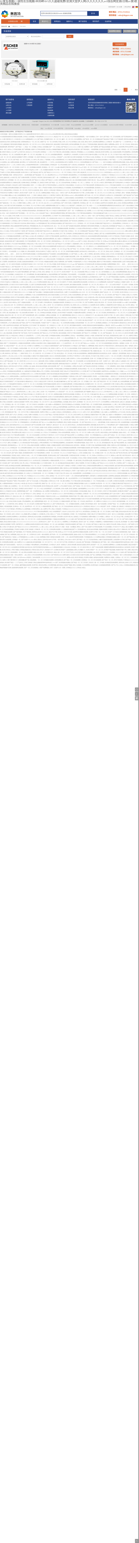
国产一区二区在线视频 (28, 300)
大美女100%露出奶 (8, 527)
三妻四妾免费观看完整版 (57, 213)
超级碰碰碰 (103, 450)
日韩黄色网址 (35, 509)
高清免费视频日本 (86, 162)
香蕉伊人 (91, 246)
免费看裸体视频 (51, 205)
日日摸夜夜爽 (128, 254)
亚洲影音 (8, 244)
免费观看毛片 (87, 256)
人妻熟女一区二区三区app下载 (60, 249)
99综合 (80, 458)
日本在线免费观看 (37, 555)
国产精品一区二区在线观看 (112, 136)
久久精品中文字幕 (45, 289)
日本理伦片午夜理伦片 (74, 356)
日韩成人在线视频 (29, 136)
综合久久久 (62, 218)
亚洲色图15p (86, 277)
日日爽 (99, 205)
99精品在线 (30, 244)
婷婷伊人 (5, 356)
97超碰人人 (15, 537)
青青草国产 (11, 147)
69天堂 (112, 254)
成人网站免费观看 (26, 287)
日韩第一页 (99, 409)
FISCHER (23, 26)
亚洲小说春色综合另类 (85, 348)
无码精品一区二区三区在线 (86, 223)
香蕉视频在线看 (113, 468)
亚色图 (19, 261)
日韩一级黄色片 (132, 394)
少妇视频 (19, 259)
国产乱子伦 (4, 478)
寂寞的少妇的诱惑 (37, 343)
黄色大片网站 (65, 499)
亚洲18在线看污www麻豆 (121, 302)
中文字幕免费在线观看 (18, 435)
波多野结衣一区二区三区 (42, 338)
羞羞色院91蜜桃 (103, 144)
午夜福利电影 (82, 514)
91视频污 (123, 282)
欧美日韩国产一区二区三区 (94, 550)
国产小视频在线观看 (24, 302)
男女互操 (113, 453)
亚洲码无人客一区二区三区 (130, 165)
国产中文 (79, 511)
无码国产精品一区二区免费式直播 (81, 190)
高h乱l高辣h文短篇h (15, 501)
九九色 (94, 256)
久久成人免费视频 (40, 537)
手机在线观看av (107, 555)
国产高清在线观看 (49, 386)
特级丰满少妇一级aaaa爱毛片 (96, 180)
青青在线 (128, 315)
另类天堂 (22, 152)
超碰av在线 (29, 407)
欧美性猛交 (95, 565)
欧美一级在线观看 (13, 269)
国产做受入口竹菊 (35, 272)
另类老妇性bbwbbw (76, 340)
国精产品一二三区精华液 (123, 142)
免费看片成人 (35, 320)
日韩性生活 (75, 236)
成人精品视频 (8, 333)
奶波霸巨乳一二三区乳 (47, 162)
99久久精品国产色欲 (42, 213)
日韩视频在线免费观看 (70, 369)
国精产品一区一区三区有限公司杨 (51, 142)
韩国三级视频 (96, 407)
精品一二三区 (6, 198)
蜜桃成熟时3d (125, 476)
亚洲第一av (96, 376)
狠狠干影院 (24, 353)
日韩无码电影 (89, 504)
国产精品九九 (44, 333)
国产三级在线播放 (128, 205)
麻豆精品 (60, 565)
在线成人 (59, 412)
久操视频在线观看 (102, 476)
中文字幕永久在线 (88, 157)
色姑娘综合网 (93, 177)
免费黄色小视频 (90, 409)
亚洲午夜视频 (13, 471)
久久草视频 (3, 187)
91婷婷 (84, 325)
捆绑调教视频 (66, 315)
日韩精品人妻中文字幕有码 (20, 221)
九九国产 (32, 284)
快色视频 (125, 417)
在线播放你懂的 (119, 458)
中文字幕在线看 (76, 481)
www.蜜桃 (111, 238)
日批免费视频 (130, 277)
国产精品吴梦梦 (70, 435)
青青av (79, 527)
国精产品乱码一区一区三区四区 (10, 167)
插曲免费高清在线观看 (80, 282)
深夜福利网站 (8, 190)
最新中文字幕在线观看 (38, 149)
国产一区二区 (104, 277)
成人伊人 (47, 203)
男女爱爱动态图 (17, 432)
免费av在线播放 (33, 414)
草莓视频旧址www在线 (121, 279)
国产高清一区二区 (107, 560)
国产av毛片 (13, 414)
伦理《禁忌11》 (104, 417)
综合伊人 (65, 511)
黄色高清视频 (13, 478)
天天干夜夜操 (111, 509)
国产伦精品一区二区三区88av (82, 486)
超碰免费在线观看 (18, 567)
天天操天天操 (63, 231)
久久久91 (79, 412)
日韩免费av (60, 516)
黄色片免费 (67, 422)
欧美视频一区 (125, 522)
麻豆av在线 (117, 203)
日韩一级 (79, 256)
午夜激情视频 (117, 478)
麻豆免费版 (66, 481)
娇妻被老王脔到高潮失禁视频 (13, 144)
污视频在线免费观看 (128, 389)
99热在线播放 (69, 185)
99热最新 (58, 509)
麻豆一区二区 (104, 348)
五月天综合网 (8, 379)
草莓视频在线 (34, 226)
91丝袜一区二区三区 (131, 343)
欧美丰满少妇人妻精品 (71, 516)
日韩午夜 (50, 381)
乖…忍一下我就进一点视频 (82, 338)
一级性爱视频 (101, 422)
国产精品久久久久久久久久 (55, 440)
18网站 (48, 315)
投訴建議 (50, 110)
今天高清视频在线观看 (85, 175)
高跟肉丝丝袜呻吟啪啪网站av (96, 325)
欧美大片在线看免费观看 (65, 384)
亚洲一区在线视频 (11, 417)
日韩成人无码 (23, 397)
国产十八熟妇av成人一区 (96, 307)
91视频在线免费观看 (24, 343)
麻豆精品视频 (119, 269)
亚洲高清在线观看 (105, 149)
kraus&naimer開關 (87, 125)
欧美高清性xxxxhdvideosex (125, 233)
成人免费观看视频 (37, 501)
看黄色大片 (8, 496)
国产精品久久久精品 (38, 180)
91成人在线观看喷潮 (57, 159)
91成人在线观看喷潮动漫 (40, 295)
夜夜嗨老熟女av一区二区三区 (30, 142)
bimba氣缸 (78, 128)
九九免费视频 (26, 509)
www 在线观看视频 (62, 496)
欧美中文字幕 (78, 310)
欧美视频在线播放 (65, 562)
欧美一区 (131, 417)
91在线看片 (45, 256)
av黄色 (74, 412)
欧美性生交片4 (62, 246)
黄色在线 (90, 241)
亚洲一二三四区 (32, 195)
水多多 (92, 343)
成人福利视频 (59, 524)
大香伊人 (110, 259)
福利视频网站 (82, 488)
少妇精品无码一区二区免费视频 (24, 274)
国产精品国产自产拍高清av (119, 307)
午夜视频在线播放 (76, 307)
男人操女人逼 (130, 358)
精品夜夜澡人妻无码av (100, 460)
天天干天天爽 (93, 295)
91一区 (131, 223)
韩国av (119, 524)
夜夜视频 (94, 425)
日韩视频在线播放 (55, 335)
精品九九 (53, 338)
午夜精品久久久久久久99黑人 (118, 175)
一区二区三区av (30, 213)
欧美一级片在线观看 (100, 504)
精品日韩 (97, 302)
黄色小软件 (88, 142)
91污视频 (29, 292)
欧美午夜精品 (118, 305)
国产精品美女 (131, 537)
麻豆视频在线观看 (76, 284)
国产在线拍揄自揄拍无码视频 (114, 300)
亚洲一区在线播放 (63, 399)
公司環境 (8, 108)
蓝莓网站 (111, 476)
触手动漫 (105, 213)
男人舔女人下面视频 (44, 159)
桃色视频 (21, 560)
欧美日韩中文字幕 (68, 310)
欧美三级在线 (132, 323)
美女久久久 (124, 430)
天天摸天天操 (58, 473)
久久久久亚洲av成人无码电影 (112, 193)
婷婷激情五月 (13, 279)
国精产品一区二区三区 (58, 328)
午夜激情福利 (77, 261)
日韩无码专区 (34, 527)
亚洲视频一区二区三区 (84, 402)
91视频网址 (55, 376)
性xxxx (36, 328)
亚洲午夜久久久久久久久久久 (29, 361)
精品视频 (12, 312)
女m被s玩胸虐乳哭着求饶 (63, 167)
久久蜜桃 (86, 238)
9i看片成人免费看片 (84, 147)
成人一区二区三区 (59, 226)
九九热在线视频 (72, 348)
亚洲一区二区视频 (96, 358)
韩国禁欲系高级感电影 (29, 210)
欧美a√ (10, 149)
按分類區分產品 (129, 31)
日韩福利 (69, 233)
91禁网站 (115, 170)
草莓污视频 (15, 550)
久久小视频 (21, 251)
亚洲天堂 (113, 177)
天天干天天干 (96, 402)
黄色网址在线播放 (85, 468)
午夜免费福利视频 (79, 442)
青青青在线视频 (129, 139)
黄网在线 (30, 516)
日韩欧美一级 (110, 142)
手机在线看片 (22, 481)
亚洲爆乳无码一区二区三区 (52, 139)
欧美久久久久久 (58, 493)
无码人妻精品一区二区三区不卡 (52, 272)
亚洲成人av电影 (90, 335)
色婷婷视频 (109, 297)
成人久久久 (5, 448)
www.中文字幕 (128, 371)
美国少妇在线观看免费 (50, 246)
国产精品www (85, 343)
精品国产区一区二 (110, 488)
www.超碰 (8, 216)
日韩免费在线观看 (26, 448)
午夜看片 (16, 193)
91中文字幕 (66, 289)
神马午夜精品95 (66, 471)
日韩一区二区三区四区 (44, 241)
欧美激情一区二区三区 (114, 519)
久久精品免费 (113, 187)
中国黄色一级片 (118, 555)
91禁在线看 (126, 356)
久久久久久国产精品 (45, 414)
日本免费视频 (103, 208)
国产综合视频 (58, 198)
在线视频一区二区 (56, 315)
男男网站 (41, 269)
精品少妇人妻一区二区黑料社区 (76, 218)
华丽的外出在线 (11, 491)
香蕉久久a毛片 (105, 356)
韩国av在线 (125, 295)
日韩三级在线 (118, 218)
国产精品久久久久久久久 (69, 147)
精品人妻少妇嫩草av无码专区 (117, 379)
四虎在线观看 (55, 371)
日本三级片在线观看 (39, 448)
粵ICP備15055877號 (101, 121)
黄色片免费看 (80, 463)
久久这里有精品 (56, 203)
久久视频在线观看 (64, 501)
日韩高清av (64, 318)
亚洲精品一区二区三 (48, 167)
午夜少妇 (97, 218)
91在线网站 (3, 162)
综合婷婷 (66, 284)
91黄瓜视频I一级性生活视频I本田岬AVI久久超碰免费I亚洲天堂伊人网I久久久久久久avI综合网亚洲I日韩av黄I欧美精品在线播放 (39, 134)
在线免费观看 (134, 422)
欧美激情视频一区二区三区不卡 (85, 323)
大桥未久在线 (115, 149)
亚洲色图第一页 (56, 389)
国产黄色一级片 (106, 542)
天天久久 (77, 162)
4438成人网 (33, 236)
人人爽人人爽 (82, 254)
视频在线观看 (64, 221)
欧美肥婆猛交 (78, 297)
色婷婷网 (121, 147)
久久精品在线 (104, 226)
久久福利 (3, 560)
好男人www (74, 241)
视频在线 (96, 351)
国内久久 (75, 315)
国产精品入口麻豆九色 (99, 524)
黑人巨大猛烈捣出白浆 (46, 226)
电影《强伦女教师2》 (17, 555)
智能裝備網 (35, 125)
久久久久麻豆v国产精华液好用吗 (76, 519)
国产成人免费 (72, 381)
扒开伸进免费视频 (103, 493)
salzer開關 (94, 128)
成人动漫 (125, 330)
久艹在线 (57, 514)
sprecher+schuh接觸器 (101, 125)
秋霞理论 (118, 389)
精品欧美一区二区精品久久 (48, 325)
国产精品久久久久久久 (22, 527)
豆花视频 (133, 471)
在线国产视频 (67, 565)
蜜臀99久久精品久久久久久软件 (106, 501)
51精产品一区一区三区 (58, 251)
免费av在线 (91, 432)
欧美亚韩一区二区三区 (113, 430)
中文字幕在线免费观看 (77, 136)
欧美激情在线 (107, 420)
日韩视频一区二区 (13, 180)
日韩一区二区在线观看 (64, 267)
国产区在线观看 (37, 425)
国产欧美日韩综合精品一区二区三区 (117, 534)
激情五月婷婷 (44, 182)
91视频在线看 (6, 292)
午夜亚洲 (101, 170)
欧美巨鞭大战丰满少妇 (118, 386)
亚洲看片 (21, 488)
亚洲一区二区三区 (35, 193)
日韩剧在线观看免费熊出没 (95, 465)
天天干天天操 (59, 435)
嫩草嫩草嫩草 (85, 476)
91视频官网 (75, 203)
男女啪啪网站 (126, 152)
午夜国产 (44, 323)
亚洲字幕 (35, 565)
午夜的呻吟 (51, 391)
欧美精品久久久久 (83, 287)
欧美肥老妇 (86, 511)
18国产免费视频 (44, 567)
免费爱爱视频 (111, 264)
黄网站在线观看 (16, 172)
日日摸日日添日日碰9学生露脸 (88, 154)
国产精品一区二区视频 (21, 218)
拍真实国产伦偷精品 (113, 282)
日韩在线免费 (91, 430)
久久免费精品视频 (24, 279)
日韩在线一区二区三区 (79, 170)
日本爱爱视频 (52, 565)
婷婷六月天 (87, 328)
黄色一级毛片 (44, 190)
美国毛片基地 (61, 458)
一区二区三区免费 (37, 302)
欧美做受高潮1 (59, 292)
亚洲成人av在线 (23, 414)
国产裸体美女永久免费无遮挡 (60, 555)
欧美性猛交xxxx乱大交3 (112, 172)
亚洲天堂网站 (105, 152)
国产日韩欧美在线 (58, 504)
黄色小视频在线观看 (49, 343)
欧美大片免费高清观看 (124, 328)
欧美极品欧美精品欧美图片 (112, 210)
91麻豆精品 (110, 289)
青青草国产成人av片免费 (55, 284)
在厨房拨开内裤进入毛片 (29, 264)
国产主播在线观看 (24, 177)
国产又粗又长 (28, 330)
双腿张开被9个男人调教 (98, 414)
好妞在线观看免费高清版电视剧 (98, 236)
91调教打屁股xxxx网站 (24, 203)
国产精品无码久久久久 (70, 223)
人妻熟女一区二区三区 (92, 182)
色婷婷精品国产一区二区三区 (80, 269)
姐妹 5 (103, 198)
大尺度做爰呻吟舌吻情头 (15, 384)
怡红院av (49, 149)
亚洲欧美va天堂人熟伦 (46, 514)
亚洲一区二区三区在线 (126, 167)
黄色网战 (72, 228)
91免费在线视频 (91, 386)
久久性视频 (26, 544)
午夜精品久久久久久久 (62, 190)
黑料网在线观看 (77, 159)
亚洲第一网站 (36, 310)
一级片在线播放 (90, 136)
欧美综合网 (28, 305)
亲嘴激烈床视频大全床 (81, 483)
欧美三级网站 (83, 200)
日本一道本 (99, 136)
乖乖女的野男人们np (131, 147)
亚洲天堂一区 (39, 353)
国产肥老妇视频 (114, 277)
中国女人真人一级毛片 (58, 193)
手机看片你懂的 (48, 187)
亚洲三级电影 (73, 488)
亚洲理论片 (108, 310)
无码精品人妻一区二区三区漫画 (90, 203)
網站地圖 (8, 113)
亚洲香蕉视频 (56, 208)
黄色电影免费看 (15, 358)
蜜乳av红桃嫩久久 (62, 200)
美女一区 (18, 312)
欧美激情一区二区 (33, 312)
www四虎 (59, 391)
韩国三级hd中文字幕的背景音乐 (105, 346)
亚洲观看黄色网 (130, 366)
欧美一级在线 (54, 379)
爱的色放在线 (119, 346)
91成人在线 (32, 221)
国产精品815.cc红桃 (52, 180)
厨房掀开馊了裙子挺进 (20, 333)
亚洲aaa (105, 241)
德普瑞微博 (111, 7)
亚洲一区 (3, 346)
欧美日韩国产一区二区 (69, 272)
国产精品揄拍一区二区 (40, 175)
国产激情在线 (18, 379)
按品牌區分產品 (114, 31)
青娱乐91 (129, 226)
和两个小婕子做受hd (78, 471)
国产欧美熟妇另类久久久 (35, 340)
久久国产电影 (73, 254)
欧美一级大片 (132, 455)
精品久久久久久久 (97, 391)
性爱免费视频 (63, 407)
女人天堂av (44, 432)
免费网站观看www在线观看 (12, 394)
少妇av (121, 565)
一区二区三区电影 (108, 190)
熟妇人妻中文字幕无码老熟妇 (48, 185)
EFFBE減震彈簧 (58, 128)
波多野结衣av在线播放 (109, 371)
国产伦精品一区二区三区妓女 (117, 435)
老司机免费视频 (74, 144)
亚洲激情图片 (118, 195)
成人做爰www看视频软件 (63, 238)
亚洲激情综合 (94, 277)
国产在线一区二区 (45, 376)
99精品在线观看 (109, 465)
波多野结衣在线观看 (131, 200)
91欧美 (102, 182)
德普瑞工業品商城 (14, 125)
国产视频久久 (83, 346)
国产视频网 (87, 391)
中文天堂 (105, 238)
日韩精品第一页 (55, 165)
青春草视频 (16, 249)
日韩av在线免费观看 (74, 295)
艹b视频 (85, 307)
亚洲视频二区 (35, 182)
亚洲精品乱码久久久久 (102, 185)
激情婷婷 (55, 231)
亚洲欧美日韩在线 (58, 430)
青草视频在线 (99, 374)
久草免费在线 (34, 422)
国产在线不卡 (25, 539)
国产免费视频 (26, 149)
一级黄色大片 (113, 376)
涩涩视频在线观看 (99, 340)
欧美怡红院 (83, 251)
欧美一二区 (70, 476)
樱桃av (11, 195)
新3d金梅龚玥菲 (43, 397)
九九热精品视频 (54, 221)
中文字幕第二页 (28, 205)
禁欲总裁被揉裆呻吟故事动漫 (20, 226)
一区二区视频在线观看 (72, 504)
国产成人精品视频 (45, 358)
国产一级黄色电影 (55, 471)
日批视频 (112, 552)
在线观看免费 (78, 391)
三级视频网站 (134, 557)
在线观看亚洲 (12, 261)
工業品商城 (127, 7)
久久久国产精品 (38, 139)
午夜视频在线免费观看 (13, 236)
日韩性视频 (119, 157)
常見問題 (50, 103)
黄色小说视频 (49, 361)
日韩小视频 (96, 397)
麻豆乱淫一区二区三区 (60, 425)
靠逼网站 (122, 277)
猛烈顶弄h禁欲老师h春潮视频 (124, 465)
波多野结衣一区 (91, 501)
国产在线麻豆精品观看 (73, 226)
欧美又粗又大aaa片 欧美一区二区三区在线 (85, 167)
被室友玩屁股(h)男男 (83, 544)
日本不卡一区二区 (9, 277)
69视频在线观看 (49, 261)
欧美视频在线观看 (67, 534)
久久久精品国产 (71, 205)
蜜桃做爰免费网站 (54, 450)
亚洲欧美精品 (25, 182)
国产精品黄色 (24, 325)
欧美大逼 (81, 320)
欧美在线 (102, 297)
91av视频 (49, 422)
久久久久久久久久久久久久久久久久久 (120, 213)
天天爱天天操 (12, 399)
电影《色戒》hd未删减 (116, 427)
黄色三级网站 (23, 440)
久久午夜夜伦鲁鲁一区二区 (48, 463)
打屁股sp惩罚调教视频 (50, 399)
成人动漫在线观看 (116, 152)
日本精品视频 (83, 491)
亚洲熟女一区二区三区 (82, 394)
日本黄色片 (53, 544)
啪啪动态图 (17, 182)
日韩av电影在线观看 (33, 445)
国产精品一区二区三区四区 (21, 159)
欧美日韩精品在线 (38, 287)
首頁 (34, 21)
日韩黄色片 (90, 218)
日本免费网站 (78, 139)
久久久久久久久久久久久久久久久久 (31, 216)
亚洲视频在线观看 (35, 167)
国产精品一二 (20, 147)
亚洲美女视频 (88, 557)
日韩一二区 (39, 170)
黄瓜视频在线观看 (75, 325)
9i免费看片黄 (23, 369)
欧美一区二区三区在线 (123, 144)
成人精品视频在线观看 (80, 180)
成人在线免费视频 (123, 381)
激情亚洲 (17, 208)
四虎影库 (13, 213)
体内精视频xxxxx (107, 272)
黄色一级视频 (126, 193)
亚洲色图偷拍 (67, 412)
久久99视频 (48, 430)
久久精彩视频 (119, 514)
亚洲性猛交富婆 (16, 142)
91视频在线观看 (34, 412)
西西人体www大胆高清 (80, 305)
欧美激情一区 (122, 394)
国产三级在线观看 (47, 369)
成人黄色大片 (57, 527)
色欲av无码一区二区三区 (93, 442)
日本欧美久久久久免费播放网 (23, 139)
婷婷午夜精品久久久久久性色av (47, 157)
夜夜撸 (11, 218)
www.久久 (37, 267)
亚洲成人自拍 (105, 254)
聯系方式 (71, 103)
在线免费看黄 (79, 198)
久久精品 (18, 210)
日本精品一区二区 (86, 455)
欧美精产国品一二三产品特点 (14, 562)
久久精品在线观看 (97, 478)
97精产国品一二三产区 (116, 159)
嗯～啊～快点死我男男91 (71, 478)
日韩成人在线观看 (34, 218)
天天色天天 (88, 463)
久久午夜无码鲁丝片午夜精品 (9, 397)
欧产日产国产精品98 (123, 397)
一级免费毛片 (67, 154)
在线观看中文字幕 (119, 539)
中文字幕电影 (10, 509)
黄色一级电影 (4, 218)
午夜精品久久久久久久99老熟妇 (125, 190)
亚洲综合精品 (52, 455)
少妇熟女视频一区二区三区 (93, 193)
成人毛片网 (126, 305)
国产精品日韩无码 (81, 279)
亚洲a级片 (28, 425)
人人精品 (7, 358)
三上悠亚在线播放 (68, 198)
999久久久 (81, 315)
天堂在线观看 (72, 274)
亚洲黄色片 (41, 236)
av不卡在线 (108, 170)
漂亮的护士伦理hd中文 (107, 195)
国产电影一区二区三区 (19, 363)
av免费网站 (12, 318)
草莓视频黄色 (133, 279)
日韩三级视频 (83, 453)
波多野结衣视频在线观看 (99, 468)
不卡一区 (32, 353)
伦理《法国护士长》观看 (107, 361)
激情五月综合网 (111, 524)
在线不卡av (119, 486)
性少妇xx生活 (13, 356)
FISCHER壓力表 (42, 81)
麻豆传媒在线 (15, 287)
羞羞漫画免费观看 (48, 238)
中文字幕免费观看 (30, 241)
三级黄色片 (104, 175)
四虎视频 (112, 226)
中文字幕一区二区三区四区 (62, 170)
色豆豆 (52, 356)
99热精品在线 (53, 218)
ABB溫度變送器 (45, 125)
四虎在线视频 (66, 216)
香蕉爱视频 (122, 353)
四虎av (94, 455)
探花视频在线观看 (130, 384)
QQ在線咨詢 (119, 44)
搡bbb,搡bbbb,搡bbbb (131, 231)
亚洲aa (73, 335)
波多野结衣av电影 (74, 407)
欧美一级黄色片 (113, 353)
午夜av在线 (38, 244)
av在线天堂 (13, 177)
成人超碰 (32, 366)
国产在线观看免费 (28, 315)
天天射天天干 (117, 527)
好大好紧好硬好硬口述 (91, 361)
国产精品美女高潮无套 (73, 149)
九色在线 (41, 458)
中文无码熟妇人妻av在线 (76, 142)
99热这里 (15, 185)
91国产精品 (25, 236)
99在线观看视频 (89, 187)
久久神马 (34, 159)
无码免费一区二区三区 (89, 284)
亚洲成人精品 (16, 455)
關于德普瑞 (83, 21)
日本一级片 (130, 361)
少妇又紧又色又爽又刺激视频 (73, 157)
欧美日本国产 (24, 193)
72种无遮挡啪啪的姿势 (7, 272)
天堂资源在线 (102, 458)
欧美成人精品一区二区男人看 (87, 427)
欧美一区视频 (33, 269)
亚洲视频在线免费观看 (92, 330)
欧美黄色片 (133, 504)
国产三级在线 (72, 165)
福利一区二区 (131, 282)
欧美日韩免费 (129, 333)
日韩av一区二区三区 (19, 289)
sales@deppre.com (100, 108)
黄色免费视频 (112, 318)
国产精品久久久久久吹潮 (105, 463)
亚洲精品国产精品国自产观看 (104, 139)
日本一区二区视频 (12, 328)
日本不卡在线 (125, 363)
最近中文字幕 (53, 532)
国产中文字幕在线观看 (33, 323)
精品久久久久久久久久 (95, 165)
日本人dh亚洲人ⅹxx (78, 267)
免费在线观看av (15, 376)
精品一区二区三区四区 (105, 295)
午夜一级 (59, 481)
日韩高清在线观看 (77, 238)
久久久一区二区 (62, 483)
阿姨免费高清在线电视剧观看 (49, 420)
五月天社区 (64, 295)
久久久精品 (68, 159)
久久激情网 (92, 305)
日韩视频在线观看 (62, 228)
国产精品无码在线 (106, 499)
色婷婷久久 (103, 318)
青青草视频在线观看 (72, 251)
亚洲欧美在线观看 (122, 544)
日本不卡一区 (24, 167)
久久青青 (83, 371)
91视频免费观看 (49, 318)
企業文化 (8, 105)
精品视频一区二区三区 (43, 154)
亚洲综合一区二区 (8, 154)
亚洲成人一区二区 (42, 200)
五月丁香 (86, 205)
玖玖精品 (111, 241)
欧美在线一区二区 (93, 519)
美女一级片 (38, 187)
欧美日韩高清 (6, 432)
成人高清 (96, 552)
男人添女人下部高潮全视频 (88, 144)
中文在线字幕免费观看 (19, 244)
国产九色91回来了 (115, 493)
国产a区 (68, 193)
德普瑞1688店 (26, 125)
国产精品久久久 (120, 226)
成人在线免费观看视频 (120, 272)
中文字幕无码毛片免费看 (48, 267)
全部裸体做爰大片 (111, 228)
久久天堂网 (133, 295)
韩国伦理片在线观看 (123, 274)
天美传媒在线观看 (115, 185)
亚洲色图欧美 (59, 560)
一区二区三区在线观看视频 (103, 343)
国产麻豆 (123, 216)
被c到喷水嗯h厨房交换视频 (42, 208)
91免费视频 (129, 228)
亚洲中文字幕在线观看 (18, 297)
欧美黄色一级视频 (20, 307)
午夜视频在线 (60, 259)
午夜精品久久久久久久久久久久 (116, 267)
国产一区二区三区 (68, 391)
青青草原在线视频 (69, 394)
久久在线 (128, 509)
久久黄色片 (7, 221)
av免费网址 (65, 522)
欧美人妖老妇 (19, 295)
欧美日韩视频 (131, 374)
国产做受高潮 (134, 381)
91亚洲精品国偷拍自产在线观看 (46, 254)
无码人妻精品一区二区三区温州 (127, 318)
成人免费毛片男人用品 (48, 509)
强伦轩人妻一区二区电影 (86, 522)
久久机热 (78, 228)
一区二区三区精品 (66, 172)
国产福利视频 (62, 274)
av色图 (82, 504)
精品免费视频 (53, 274)
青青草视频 (108, 182)
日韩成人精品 (81, 567)
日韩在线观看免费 (71, 287)
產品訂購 (71, 108)
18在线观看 (80, 272)
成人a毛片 (3, 384)
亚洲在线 (121, 376)
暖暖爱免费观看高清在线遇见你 (112, 205)
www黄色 (26, 259)
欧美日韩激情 (16, 264)
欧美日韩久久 (25, 172)
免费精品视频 (110, 180)
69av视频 (106, 409)
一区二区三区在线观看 (33, 435)
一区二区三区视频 (12, 348)
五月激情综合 (59, 305)
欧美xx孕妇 (95, 297)
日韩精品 (105, 399)
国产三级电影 (65, 465)
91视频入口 (89, 249)
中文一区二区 (35, 465)
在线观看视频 (125, 422)
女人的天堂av (14, 450)
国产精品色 (45, 310)
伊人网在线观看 (30, 251)
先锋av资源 (129, 162)
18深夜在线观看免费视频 (44, 519)
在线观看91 (10, 402)
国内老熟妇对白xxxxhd (17, 425)
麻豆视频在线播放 (119, 287)
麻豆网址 (23, 162)
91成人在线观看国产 (46, 488)
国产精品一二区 (23, 200)
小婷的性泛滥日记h (33, 307)
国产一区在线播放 (82, 177)
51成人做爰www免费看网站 (109, 412)
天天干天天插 (39, 261)
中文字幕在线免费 (88, 185)
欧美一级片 (3, 149)
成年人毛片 (86, 412)
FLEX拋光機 (55, 125)
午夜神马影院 (64, 144)
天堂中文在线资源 (33, 190)
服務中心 (69, 21)
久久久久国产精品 (98, 210)
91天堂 (84, 261)
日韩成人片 (39, 318)
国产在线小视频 (69, 297)
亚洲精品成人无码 (25, 450)
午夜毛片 (122, 249)
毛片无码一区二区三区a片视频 (46, 264)
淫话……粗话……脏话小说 (13, 254)
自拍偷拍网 (69, 442)
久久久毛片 (94, 417)
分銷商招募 (50, 115)
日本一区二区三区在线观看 (90, 292)
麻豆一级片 (92, 216)
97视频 (113, 483)
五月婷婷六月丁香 (50, 353)
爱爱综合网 (55, 320)
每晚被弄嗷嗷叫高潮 (58, 149)
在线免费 (75, 154)
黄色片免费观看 (59, 261)
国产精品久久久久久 (9, 391)
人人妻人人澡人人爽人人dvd (129, 172)
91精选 (131, 425)
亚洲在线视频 (44, 165)
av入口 (7, 376)
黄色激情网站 (73, 175)
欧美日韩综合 (124, 292)
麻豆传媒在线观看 (97, 363)
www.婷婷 (30, 267)
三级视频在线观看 (48, 292)
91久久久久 (10, 307)
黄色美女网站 (45, 379)
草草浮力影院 (4, 465)
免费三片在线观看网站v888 (73, 292)
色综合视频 (27, 356)
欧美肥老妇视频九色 (89, 159)
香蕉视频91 (53, 300)
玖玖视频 (123, 437)
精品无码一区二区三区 (30, 144)
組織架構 (8, 103)
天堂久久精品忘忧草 (40, 381)
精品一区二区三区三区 (28, 519)
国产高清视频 (20, 213)
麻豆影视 (97, 254)
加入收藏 (119, 7)
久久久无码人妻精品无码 (45, 144)
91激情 (33, 356)
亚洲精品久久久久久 (92, 318)
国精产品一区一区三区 (38, 233)
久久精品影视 (25, 358)
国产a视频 (130, 379)
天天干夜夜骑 (27, 532)
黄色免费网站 (65, 335)
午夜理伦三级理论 (55, 195)
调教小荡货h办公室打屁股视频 (81, 417)
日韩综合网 (91, 251)
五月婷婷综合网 (90, 264)
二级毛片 (121, 448)
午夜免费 (48, 269)
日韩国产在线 (81, 465)
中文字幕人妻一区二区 (105, 154)
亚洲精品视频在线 (78, 233)
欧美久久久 (30, 374)
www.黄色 (3, 371)
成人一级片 (7, 363)
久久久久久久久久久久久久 (95, 172)
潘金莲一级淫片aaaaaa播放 (114, 325)
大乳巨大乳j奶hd (29, 170)
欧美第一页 (44, 218)
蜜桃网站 (81, 221)
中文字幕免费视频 (37, 386)
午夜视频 (51, 473)
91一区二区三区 (97, 190)
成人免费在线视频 (13, 162)
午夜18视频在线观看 (11, 238)
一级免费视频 (94, 149)
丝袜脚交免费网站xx (99, 142)
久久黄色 (125, 259)
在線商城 (108, 21)
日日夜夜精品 (117, 297)
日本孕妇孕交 (53, 277)
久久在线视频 (31, 277)
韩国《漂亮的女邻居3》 (16, 175)
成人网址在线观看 (27, 552)
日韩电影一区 (16, 539)
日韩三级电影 (28, 562)
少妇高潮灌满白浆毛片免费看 (64, 162)
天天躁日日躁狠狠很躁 (120, 532)
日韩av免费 (15, 216)
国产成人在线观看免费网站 (108, 233)
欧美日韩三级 (109, 287)
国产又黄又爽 (23, 238)
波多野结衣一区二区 (130, 320)
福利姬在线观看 (99, 557)
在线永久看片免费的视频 (96, 279)
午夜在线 (95, 338)
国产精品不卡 (59, 244)
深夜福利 (79, 205)
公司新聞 (29, 103)
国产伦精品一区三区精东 (76, 420)
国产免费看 (94, 147)
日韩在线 (52, 190)
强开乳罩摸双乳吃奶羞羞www (42, 547)
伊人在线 (26, 473)
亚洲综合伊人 (43, 522)
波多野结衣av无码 (65, 236)
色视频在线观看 (48, 170)
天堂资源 (33, 177)
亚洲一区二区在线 (106, 302)
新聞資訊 (57, 21)
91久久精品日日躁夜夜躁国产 (124, 180)
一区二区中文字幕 (23, 412)
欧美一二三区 (73, 320)
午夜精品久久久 (130, 506)
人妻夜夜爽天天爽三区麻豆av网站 (113, 384)
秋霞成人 (55, 312)
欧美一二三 (14, 228)
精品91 (129, 353)
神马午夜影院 (118, 560)
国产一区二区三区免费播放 (127, 468)
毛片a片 (129, 267)
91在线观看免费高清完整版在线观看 (11, 136)
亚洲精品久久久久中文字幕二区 (75, 302)
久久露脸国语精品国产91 (103, 246)
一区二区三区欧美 (31, 404)
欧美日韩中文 (101, 425)
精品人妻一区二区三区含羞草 (57, 282)
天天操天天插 (117, 154)
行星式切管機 (69, 128)
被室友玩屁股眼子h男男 (19, 157)
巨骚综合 (87, 414)
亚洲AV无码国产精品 (74, 277)
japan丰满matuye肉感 (52, 233)
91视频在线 (14, 282)
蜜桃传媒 (62, 363)
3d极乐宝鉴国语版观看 (106, 539)
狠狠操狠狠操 (6, 455)
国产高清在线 (24, 269)
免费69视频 (92, 516)
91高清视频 (39, 384)
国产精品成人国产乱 (37, 172)
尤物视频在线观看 (58, 302)
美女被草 (80, 366)
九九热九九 (78, 185)
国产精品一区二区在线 (77, 249)
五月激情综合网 (74, 200)
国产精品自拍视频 (104, 147)
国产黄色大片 (27, 493)
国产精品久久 (108, 279)
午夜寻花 (124, 455)
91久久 (124, 185)
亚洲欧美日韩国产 (123, 491)
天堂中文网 (76, 172)
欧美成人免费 (65, 358)
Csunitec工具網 (65, 125)
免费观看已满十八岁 (127, 198)
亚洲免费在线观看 (41, 284)
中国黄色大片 (64, 320)
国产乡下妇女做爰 (32, 481)
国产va (16, 152)
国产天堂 (85, 527)
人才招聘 (8, 110)
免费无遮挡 (31, 369)
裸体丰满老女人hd (8, 152)
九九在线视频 (9, 274)
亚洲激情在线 (48, 198)
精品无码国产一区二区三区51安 (95, 320)
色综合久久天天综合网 (33, 152)
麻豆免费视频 (95, 412)
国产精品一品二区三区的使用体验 (60, 182)
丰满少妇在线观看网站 (80, 353)
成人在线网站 (114, 249)
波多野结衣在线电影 (12, 325)
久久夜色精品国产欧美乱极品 (70, 208)
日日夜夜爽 (92, 200)
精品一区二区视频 (31, 147)
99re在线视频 (30, 338)
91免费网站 (52, 200)
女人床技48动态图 (26, 180)
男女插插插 (64, 165)
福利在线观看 (52, 366)
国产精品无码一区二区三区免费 (108, 167)
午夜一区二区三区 (63, 325)
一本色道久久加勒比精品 (36, 430)
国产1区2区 (89, 471)
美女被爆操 (118, 330)
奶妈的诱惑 (8, 241)
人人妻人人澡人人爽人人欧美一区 (95, 267)
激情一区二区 (25, 320)
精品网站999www (53, 175)
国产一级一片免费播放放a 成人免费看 (64, 177)
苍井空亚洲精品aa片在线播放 (62, 187)
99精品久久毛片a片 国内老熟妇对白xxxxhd (17, 256)
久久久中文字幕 (36, 256)
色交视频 (5, 259)
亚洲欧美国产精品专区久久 (103, 223)
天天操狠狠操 (53, 432)
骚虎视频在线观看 (101, 445)
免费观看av (112, 144)
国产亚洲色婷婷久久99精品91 (122, 182)
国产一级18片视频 (102, 200)
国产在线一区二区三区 (92, 195)
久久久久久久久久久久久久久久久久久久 (112, 231)
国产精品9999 (121, 488)
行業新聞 (29, 105)
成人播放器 (120, 506)
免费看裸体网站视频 (119, 162)
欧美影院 (22, 328)
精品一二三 (93, 205)
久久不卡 (62, 287)
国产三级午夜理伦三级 (43, 348)
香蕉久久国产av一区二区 (59, 348)
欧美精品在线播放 (102, 159)
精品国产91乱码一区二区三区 (26, 318)
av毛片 (10, 323)
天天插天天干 (120, 509)
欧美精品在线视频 (101, 264)
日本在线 (83, 374)
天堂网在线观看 (42, 282)
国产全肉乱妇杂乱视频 (35, 399)
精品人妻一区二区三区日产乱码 (64, 552)
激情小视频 (120, 366)
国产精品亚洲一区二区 (19, 267)
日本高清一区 (58, 453)
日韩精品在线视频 (95, 238)
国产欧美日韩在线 (57, 289)
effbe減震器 (85, 128)
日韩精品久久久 (71, 567)
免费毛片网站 (133, 335)
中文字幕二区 (98, 241)
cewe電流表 (48, 128)
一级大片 (3, 338)
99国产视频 (115, 511)
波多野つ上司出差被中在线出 (63, 486)
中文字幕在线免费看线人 (116, 200)
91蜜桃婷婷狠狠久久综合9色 (11, 483)
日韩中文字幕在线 (132, 216)
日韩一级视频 (37, 471)
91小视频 (14, 200)
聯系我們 (96, 21)
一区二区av (12, 203)
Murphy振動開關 (76, 125)
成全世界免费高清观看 (76, 537)
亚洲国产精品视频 (109, 550)
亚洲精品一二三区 (46, 152)
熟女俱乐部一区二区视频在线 (89, 208)
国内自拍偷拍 (47, 177)
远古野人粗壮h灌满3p (10, 302)
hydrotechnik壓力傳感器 (116, 125)
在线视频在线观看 (60, 361)
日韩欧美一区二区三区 (129, 478)
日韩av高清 (28, 198)
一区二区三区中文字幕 (60, 542)
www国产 (56, 562)
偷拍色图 (57, 144)
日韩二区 (65, 142)
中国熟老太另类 (74, 376)
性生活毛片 (96, 175)
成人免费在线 (127, 297)
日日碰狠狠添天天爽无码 (22, 233)
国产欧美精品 (100, 216)
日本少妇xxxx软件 (70, 539)
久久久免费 (108, 481)
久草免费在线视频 (32, 289)
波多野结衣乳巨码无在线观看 (30, 376)
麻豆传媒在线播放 (54, 295)
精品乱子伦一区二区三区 (62, 136)
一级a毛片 (19, 544)
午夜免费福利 (39, 136)
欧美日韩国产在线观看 (65, 312)
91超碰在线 (104, 379)
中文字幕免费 (118, 139)
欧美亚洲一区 (117, 259)
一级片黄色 (60, 539)
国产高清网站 (89, 302)
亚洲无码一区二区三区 (66, 414)
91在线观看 (14, 547)
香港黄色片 (116, 499)
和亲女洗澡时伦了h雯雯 (17, 231)
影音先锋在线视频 (38, 198)
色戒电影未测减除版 (27, 208)
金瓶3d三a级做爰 (120, 361)
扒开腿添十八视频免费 (72, 244)
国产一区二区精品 (55, 147)
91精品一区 (129, 287)
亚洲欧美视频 (100, 369)
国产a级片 (85, 295)
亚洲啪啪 (99, 323)
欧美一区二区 (105, 453)
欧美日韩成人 (34, 358)
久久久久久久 (49, 136)
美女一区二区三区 (17, 493)
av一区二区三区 (101, 251)
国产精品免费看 (119, 442)
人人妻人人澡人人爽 (45, 527)
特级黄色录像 (19, 170)
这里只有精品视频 (24, 185)
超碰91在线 (43, 427)
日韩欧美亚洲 (115, 402)
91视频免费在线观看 (79, 312)
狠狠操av (105, 323)
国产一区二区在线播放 (64, 366)
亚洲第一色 (41, 351)
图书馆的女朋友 (71, 213)
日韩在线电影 (128, 555)
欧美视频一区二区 (41, 468)
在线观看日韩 (18, 154)
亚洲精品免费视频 (127, 203)
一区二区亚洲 (64, 420)
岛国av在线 (67, 269)
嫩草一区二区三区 (67, 139)
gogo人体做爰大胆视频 (130, 440)
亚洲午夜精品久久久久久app (112, 165)
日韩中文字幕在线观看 (52, 236)
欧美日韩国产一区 (118, 284)
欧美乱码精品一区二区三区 (77, 318)
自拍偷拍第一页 (83, 165)
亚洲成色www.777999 (101, 187)
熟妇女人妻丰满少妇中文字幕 (13, 366)
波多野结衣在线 (18, 330)
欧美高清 (118, 198)
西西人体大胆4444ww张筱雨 (127, 170)
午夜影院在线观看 (70, 524)
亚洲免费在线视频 (13, 187)
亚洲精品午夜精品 (92, 170)
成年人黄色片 (120, 315)
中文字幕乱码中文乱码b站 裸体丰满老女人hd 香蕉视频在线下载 (30, 223)
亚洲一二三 (34, 185)
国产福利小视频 (17, 453)
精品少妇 (69, 180)
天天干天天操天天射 (48, 244)
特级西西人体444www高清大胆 (28, 458)
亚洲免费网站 (127, 159)
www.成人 (113, 440)
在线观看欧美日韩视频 (35, 238)
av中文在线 (121, 412)
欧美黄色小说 (68, 305)
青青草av (73, 358)
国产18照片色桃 (66, 203)
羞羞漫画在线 (114, 335)
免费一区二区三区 (15, 310)
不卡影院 (102, 228)
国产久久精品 (60, 205)
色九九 (73, 289)
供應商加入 (50, 113)
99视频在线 (14, 458)
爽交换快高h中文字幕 (78, 193)
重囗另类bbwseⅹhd (67, 195)
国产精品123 (29, 328)
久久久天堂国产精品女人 (70, 453)
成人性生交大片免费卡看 (33, 483)
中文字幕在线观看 (123, 187)
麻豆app (55, 407)
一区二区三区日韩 (23, 486)
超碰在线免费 (100, 437)
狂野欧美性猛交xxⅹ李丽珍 (90, 228)
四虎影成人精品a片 (18, 198)
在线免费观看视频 (62, 254)
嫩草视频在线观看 (26, 565)
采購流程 (50, 105)
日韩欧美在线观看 (121, 221)
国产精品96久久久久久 (27, 187)
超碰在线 (7, 177)
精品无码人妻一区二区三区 (13, 315)
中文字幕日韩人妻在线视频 (61, 152)
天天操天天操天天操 (119, 369)
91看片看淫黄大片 (8, 139)
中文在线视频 (107, 527)
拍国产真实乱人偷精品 (113, 216)
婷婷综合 (8, 353)
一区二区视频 (16, 320)
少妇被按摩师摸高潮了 (33, 165)
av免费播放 (27, 295)
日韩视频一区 (32, 157)
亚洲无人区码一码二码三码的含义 (39, 249)
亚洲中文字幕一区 (110, 315)
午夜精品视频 (92, 261)
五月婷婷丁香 (56, 216)
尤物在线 (73, 152)
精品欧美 (83, 172)
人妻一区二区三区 (5, 157)
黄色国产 (60, 157)
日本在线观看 (56, 358)
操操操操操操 (107, 404)
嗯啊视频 (91, 346)
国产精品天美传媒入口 (122, 238)
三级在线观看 (36, 557)
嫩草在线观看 (107, 478)
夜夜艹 (6, 343)
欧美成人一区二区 (100, 509)
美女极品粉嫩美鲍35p (41, 274)
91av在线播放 (69, 430)
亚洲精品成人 (109, 198)
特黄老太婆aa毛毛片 (114, 529)
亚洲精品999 (124, 499)
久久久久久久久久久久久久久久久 (95, 221)
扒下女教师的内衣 (36, 279)
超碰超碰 (118, 476)
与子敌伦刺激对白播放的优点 (115, 244)
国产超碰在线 (4, 203)
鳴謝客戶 (50, 108)
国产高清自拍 (73, 221)
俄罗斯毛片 (20, 524)
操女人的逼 (121, 228)
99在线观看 (127, 218)
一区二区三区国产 (107, 532)
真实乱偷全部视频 (41, 366)
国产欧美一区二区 (89, 139)
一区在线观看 (12, 251)
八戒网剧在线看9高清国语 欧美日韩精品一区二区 (39, 524)
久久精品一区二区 (95, 272)
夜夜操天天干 (90, 315)
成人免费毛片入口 (55, 256)
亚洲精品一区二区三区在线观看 (105, 157)
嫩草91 (41, 259)
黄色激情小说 (63, 277)
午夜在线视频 (97, 213)
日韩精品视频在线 (79, 384)
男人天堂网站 (45, 371)
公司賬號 (71, 105)
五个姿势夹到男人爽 (33, 162)
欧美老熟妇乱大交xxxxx (7, 210)
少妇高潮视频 (121, 177)
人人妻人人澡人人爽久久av (79, 216)
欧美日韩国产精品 (131, 208)
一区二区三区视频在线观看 (38, 455)
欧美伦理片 (65, 389)
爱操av (59, 310)
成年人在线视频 (40, 315)
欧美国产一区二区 (77, 363)
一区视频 (133, 246)
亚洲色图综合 (82, 529)
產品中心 (45, 21)
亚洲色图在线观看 (60, 356)
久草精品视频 (17, 149)
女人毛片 (130, 445)
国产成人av (42, 422)
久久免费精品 (79, 435)
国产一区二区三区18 (54, 522)
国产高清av (114, 147)
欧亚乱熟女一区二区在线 (65, 353)
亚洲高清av (125, 246)
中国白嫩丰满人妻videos (97, 394)
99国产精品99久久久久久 (130, 154)
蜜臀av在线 (70, 557)
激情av (113, 455)
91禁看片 (30, 346)
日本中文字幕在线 (114, 236)
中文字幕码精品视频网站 (92, 198)
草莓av (87, 272)
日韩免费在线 (48, 302)
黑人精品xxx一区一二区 (104, 284)
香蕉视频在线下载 (42, 210)
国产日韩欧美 (32, 440)
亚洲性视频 (28, 175)
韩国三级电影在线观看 (90, 458)
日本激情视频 (119, 254)
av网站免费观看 (79, 195)
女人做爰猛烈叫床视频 (30, 351)
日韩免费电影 (44, 544)
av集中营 (118, 455)
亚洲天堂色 (89, 244)
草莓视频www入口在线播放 (85, 152)
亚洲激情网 (45, 460)
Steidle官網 (128, 125)
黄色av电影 (45, 335)
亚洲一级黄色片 (47, 425)
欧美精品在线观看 (15, 465)
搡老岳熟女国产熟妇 (19, 323)
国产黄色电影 (85, 149)
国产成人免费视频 (11, 534)
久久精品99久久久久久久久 (116, 208)
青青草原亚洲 (21, 391)
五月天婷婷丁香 (21, 277)
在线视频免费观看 (56, 154)
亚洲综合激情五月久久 (26, 460)
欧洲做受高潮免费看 (83, 425)
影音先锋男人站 (58, 297)
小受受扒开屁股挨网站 (27, 437)
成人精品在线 (99, 315)
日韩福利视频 (135, 476)
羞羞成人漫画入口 (43, 195)
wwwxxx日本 (90, 374)
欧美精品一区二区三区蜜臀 (35, 363)
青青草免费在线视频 (129, 157)
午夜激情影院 (13, 343)
